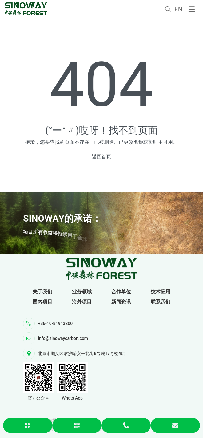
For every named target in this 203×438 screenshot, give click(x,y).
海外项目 (82, 302)
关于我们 (42, 292)
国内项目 (42, 302)
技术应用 (160, 292)
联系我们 (160, 302)
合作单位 (121, 292)
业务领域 (82, 292)
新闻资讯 (121, 302)
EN (178, 9)
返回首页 (101, 156)
